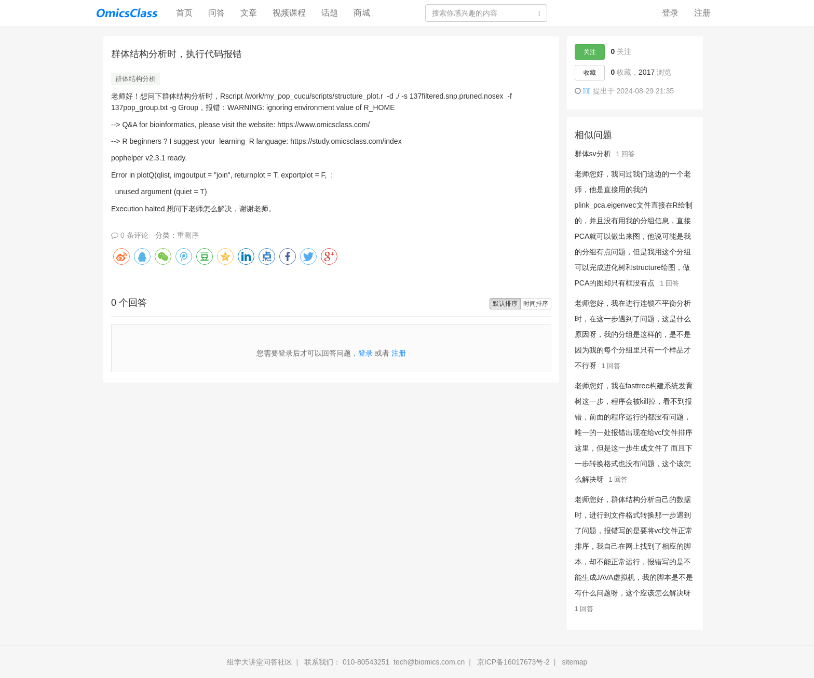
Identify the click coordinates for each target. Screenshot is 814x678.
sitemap (574, 662)
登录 (670, 12)
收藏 (590, 72)
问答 (216, 12)
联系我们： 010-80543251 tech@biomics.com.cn (384, 662)
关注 (590, 52)
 (586, 91)
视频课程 (289, 12)
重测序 (188, 235)
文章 (248, 12)
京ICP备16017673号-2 (513, 662)
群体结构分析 (135, 79)
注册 (702, 12)
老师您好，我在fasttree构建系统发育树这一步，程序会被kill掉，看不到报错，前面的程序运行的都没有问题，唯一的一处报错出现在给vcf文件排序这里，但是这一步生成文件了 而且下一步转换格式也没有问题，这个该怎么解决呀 (634, 432)
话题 (329, 12)
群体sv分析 (593, 154)
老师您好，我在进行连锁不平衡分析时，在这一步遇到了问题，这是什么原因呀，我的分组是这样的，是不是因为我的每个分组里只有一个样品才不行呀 (633, 334)
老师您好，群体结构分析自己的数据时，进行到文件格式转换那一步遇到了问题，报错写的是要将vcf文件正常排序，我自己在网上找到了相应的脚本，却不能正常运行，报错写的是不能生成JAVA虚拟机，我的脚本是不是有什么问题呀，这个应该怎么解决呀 (634, 546)
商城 (362, 12)
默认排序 (505, 303)
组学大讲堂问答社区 (259, 662)
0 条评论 (129, 235)
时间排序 (535, 303)
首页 (188, 12)
